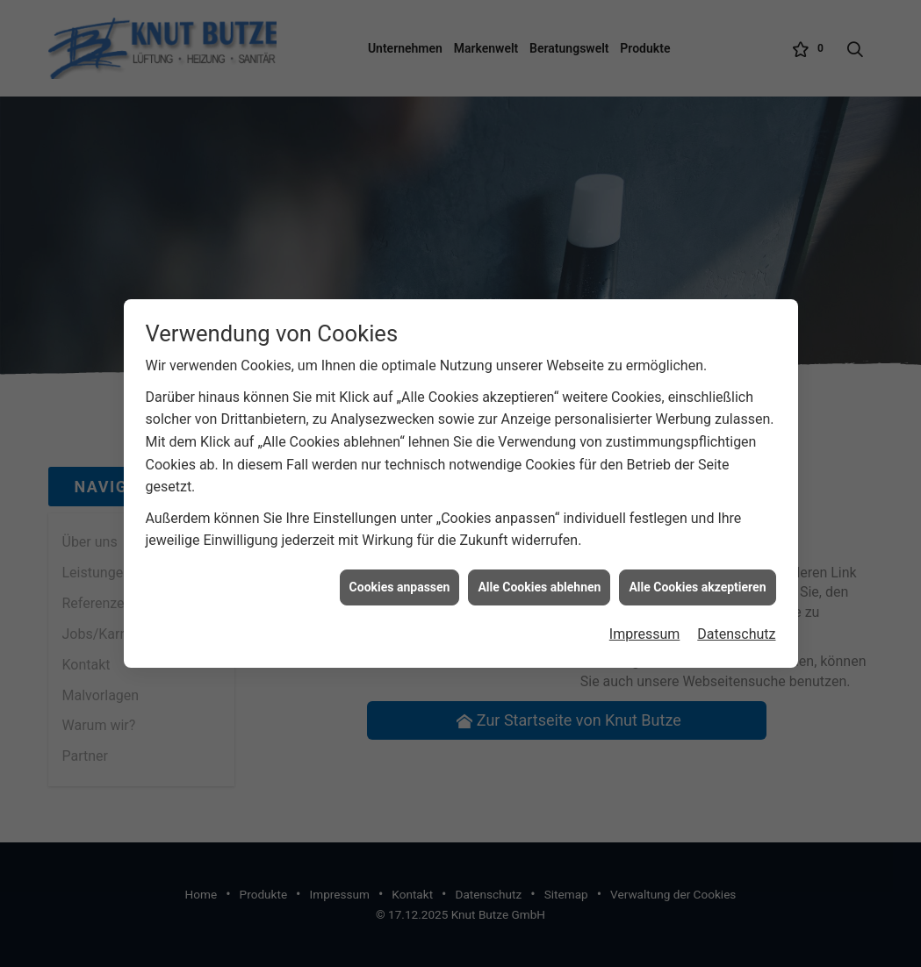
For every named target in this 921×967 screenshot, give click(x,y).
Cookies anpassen (399, 583)
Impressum (644, 630)
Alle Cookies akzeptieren (697, 583)
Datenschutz (736, 630)
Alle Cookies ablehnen (539, 583)
